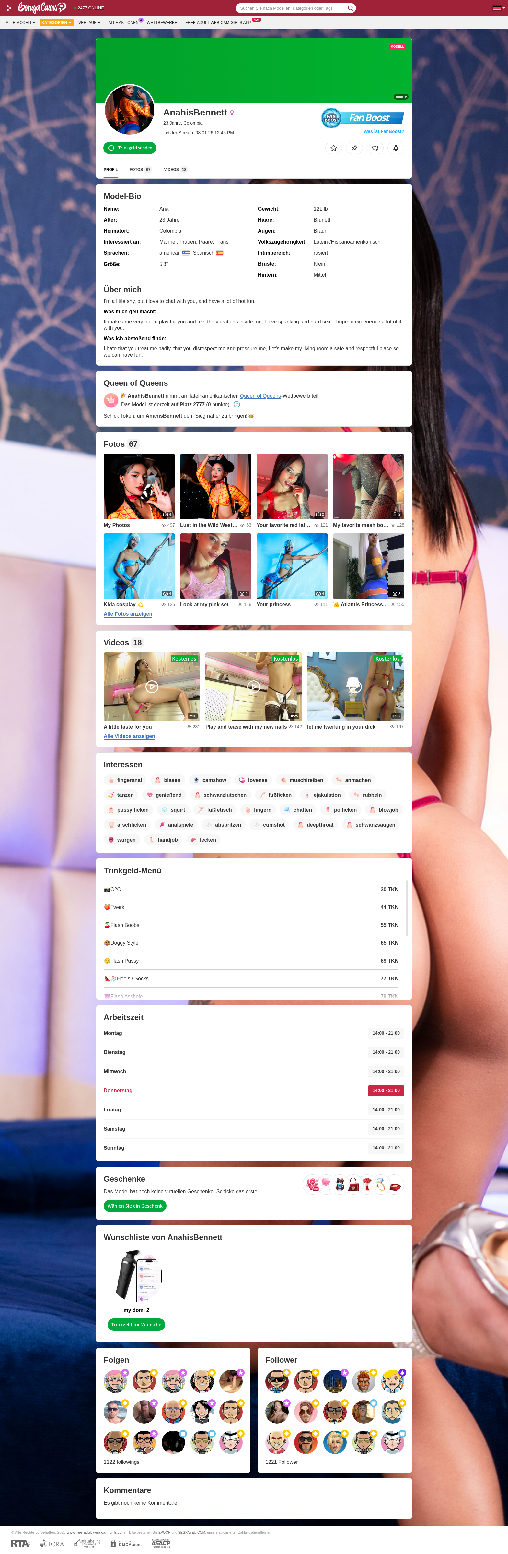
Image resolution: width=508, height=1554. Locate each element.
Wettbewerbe (162, 22)
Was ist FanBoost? (384, 131)
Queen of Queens (260, 396)
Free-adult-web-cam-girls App (219, 22)
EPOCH (164, 1532)
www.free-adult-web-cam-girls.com (96, 1532)
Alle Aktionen (125, 22)
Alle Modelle (20, 22)
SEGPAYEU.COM (191, 1532)
